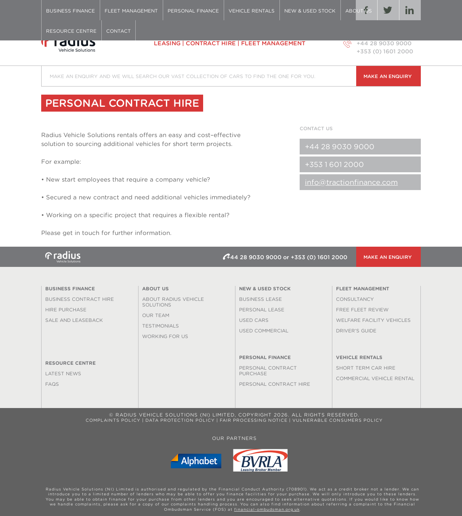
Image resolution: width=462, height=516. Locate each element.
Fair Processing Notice (254, 420)
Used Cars (254, 320)
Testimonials (160, 326)
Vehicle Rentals (252, 11)
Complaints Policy (113, 420)
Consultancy (355, 299)
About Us (358, 11)
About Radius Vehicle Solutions (173, 302)
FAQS (52, 384)
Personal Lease (261, 310)
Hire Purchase (65, 310)
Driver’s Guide (356, 331)
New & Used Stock (310, 11)
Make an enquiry (387, 76)
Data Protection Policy (180, 420)
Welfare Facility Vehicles (373, 320)
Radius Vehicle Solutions (83, 43)
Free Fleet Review (362, 310)
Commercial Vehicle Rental (375, 378)
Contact (118, 31)
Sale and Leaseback (74, 320)
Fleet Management (131, 11)
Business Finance (70, 11)
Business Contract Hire (79, 299)
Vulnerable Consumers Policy (337, 420)
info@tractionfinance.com (351, 182)
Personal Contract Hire (274, 384)
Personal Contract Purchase (268, 370)
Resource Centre (71, 31)
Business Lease (260, 299)
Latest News (63, 373)
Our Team (155, 315)
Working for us (165, 336)
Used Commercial (263, 331)
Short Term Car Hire (365, 368)
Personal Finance (193, 11)
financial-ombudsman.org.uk (267, 509)
